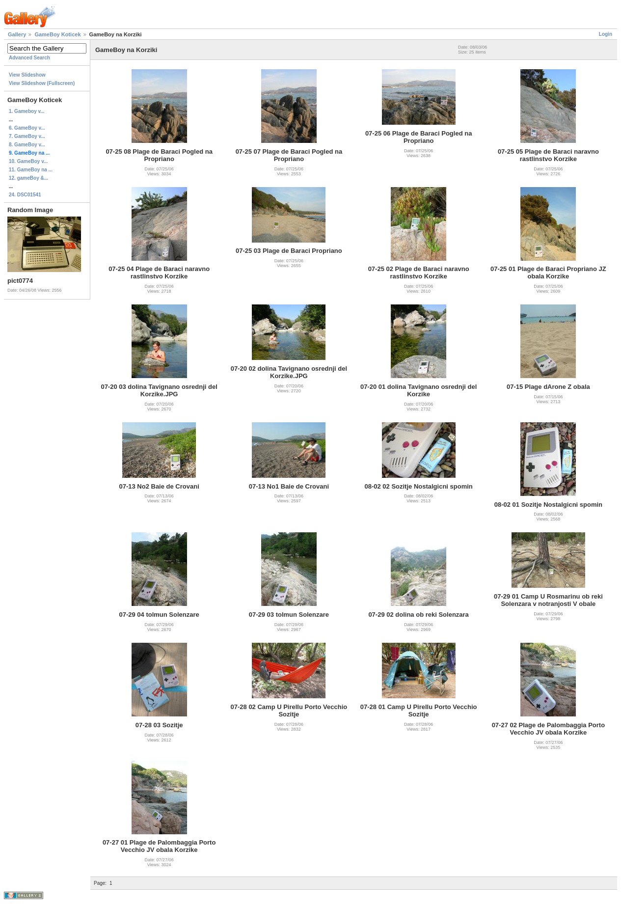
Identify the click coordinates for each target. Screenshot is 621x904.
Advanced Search (29, 57)
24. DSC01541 (25, 194)
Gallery (17, 34)
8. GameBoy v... (27, 144)
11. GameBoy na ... (31, 169)
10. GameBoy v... (28, 161)
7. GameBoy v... (27, 136)
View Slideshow (27, 75)
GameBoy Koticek (57, 34)
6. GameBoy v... (27, 128)
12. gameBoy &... (28, 178)
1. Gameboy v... (27, 111)
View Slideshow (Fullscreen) (42, 83)
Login (605, 34)
